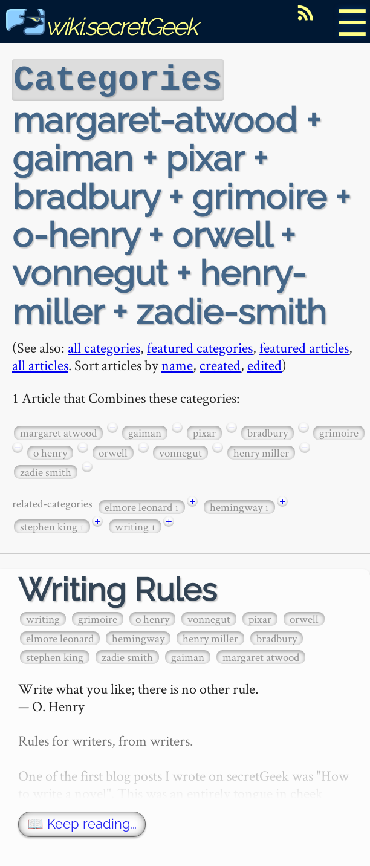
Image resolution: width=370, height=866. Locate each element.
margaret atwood (58, 431)
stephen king (52, 525)
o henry (50, 451)
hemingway (239, 506)
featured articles (304, 346)
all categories (104, 346)
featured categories (200, 346)
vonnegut (180, 451)
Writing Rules (117, 588)
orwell (113, 451)
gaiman (144, 431)
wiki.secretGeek (101, 26)
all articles (40, 363)
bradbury (267, 431)
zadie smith (45, 471)
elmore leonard (142, 506)
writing (135, 525)
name (177, 363)
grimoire (339, 431)
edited (264, 363)
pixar (204, 431)
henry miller (261, 451)
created (220, 363)
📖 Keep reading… (82, 822)
